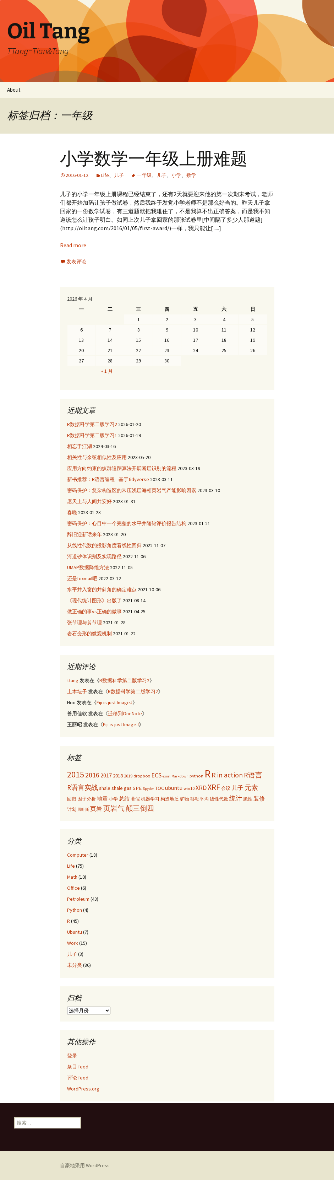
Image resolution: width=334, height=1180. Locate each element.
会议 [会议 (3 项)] (225, 788)
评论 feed (77, 1077)
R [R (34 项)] (207, 773)
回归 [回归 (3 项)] (71, 799)
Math (72, 877)
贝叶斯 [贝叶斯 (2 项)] (83, 809)
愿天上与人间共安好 (89, 501)
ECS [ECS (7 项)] (156, 775)
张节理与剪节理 (84, 622)
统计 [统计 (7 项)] (235, 798)
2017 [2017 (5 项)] (106, 775)
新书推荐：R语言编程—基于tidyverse (108, 479)
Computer (77, 855)
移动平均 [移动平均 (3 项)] (199, 799)
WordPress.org (83, 1088)
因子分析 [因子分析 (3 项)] (86, 799)
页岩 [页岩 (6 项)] (96, 809)
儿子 (119, 175)
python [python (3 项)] (196, 775)
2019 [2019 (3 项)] (128, 775)
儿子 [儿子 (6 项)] (237, 788)
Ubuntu (74, 932)
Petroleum (78, 899)
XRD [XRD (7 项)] (201, 787)
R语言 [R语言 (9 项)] (253, 774)
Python (74, 910)
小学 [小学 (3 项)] (113, 799)
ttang (72, 680)
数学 (191, 175)
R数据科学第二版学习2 (92, 424)
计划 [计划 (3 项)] (71, 809)
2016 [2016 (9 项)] (92, 774)
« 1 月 (107, 371)
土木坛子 (77, 691)
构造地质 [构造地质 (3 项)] (169, 799)
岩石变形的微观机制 (89, 633)
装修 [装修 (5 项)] (259, 798)
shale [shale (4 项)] (104, 788)
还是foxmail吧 (82, 578)
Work (72, 943)
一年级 (144, 175)
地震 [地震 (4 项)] (102, 799)
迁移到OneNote (125, 713)
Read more (73, 245)
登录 (72, 1055)
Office (73, 888)
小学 (176, 175)
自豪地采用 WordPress (85, 1165)
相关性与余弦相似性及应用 (97, 457)
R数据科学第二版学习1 (92, 435)
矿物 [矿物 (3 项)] (184, 799)
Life (105, 175)
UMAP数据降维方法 (88, 567)
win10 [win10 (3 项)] (189, 788)
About (14, 89)
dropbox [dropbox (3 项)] (141, 775)
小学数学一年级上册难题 (153, 159)
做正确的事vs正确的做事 (94, 611)
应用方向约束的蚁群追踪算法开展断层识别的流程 (121, 468)
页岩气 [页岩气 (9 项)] (114, 808)
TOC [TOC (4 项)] (159, 788)
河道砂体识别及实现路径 (94, 556)
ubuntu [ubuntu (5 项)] (173, 787)
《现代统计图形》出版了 (94, 600)
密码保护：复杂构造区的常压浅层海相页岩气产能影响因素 (131, 490)
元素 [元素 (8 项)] (251, 787)
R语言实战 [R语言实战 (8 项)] (82, 787)
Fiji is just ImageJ (114, 702)
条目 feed (77, 1066)
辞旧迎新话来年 (84, 534)
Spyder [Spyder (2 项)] (148, 788)
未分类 (74, 965)
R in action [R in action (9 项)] (227, 774)
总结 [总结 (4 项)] (124, 799)
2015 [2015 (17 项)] (75, 774)
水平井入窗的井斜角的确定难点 (102, 589)
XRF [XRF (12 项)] (214, 787)
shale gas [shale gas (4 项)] (121, 788)
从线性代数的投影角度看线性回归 (104, 545)
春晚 (72, 512)
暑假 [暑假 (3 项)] (135, 799)
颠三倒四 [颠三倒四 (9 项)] (140, 808)
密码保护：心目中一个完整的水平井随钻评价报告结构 (126, 523)
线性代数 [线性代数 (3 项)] (219, 799)
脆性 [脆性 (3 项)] (247, 799)
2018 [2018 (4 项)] (118, 775)
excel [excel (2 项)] (166, 776)
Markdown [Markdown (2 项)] (179, 776)
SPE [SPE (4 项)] (137, 788)
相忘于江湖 (79, 446)
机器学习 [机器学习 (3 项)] (150, 799)
